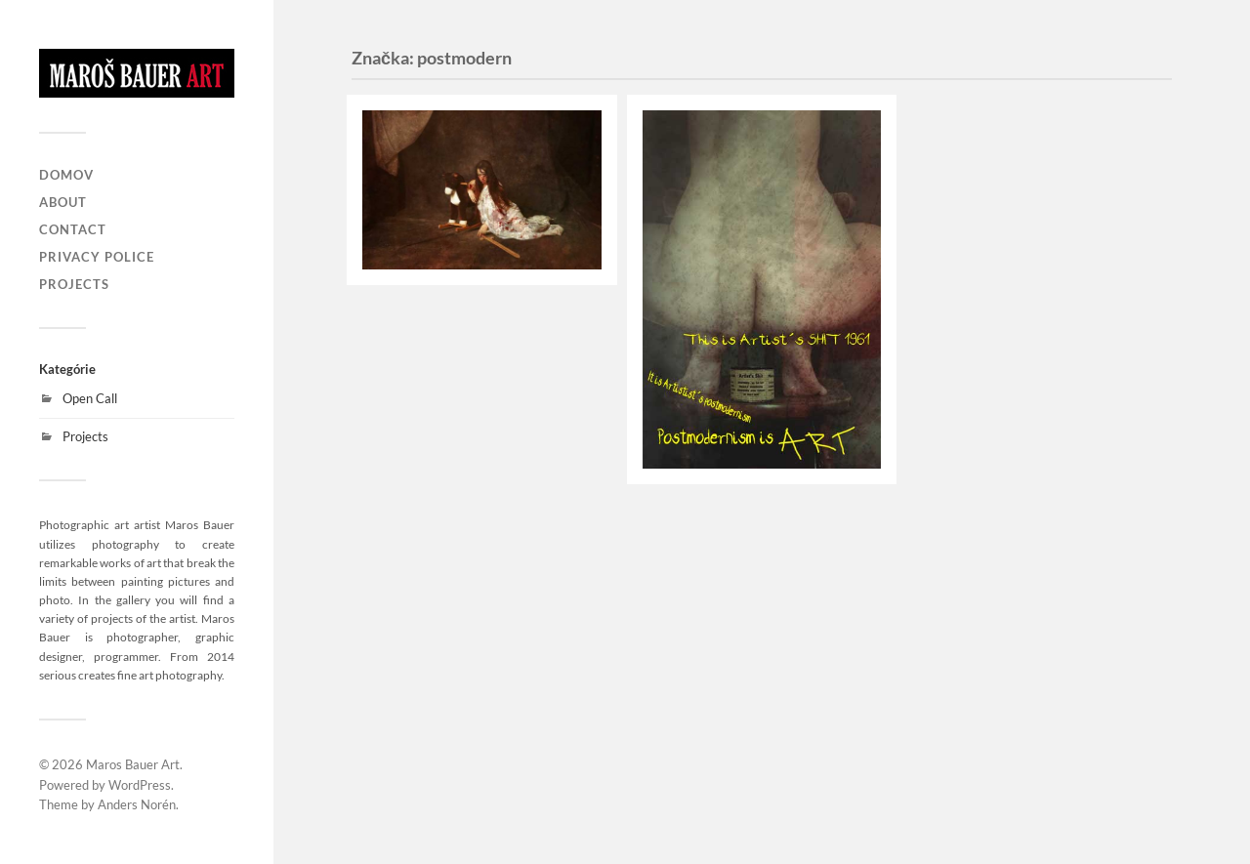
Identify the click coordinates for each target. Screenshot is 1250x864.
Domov (66, 175)
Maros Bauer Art (133, 764)
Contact (72, 229)
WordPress (139, 785)
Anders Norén (137, 804)
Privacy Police (96, 257)
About (63, 202)
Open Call (89, 398)
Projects (74, 284)
